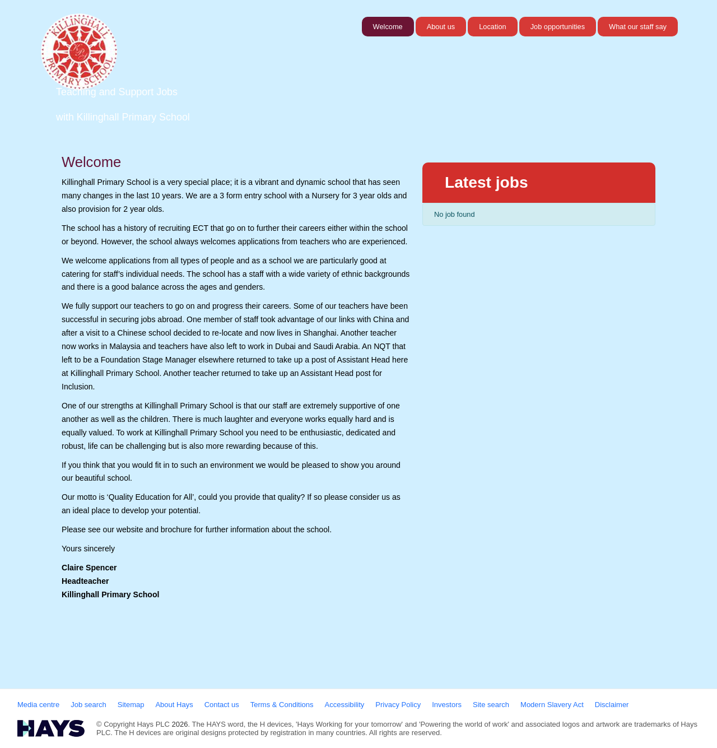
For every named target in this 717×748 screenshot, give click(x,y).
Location (492, 26)
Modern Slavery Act (552, 704)
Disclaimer (612, 704)
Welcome (388, 26)
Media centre (38, 704)
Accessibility (345, 704)
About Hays (174, 704)
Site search (491, 704)
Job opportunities (557, 26)
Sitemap (131, 704)
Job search (88, 704)
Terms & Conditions (282, 704)
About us (441, 26)
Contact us (221, 704)
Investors (447, 704)
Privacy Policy (398, 704)
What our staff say (638, 26)
